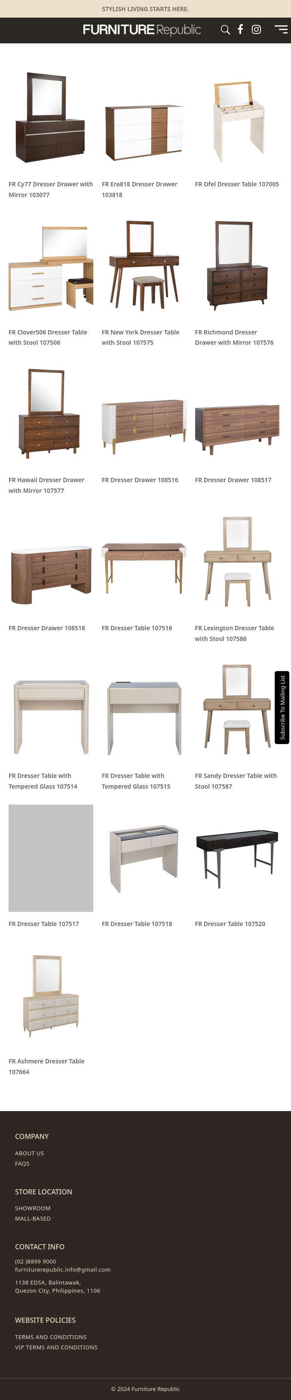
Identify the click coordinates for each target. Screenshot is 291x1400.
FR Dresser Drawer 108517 (233, 480)
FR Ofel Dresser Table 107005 (237, 184)
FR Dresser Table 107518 (137, 924)
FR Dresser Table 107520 (230, 924)
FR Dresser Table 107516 (137, 628)
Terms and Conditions (51, 1337)
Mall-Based (33, 1218)
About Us (29, 1153)
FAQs (22, 1163)
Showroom (33, 1208)
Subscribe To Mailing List (282, 707)
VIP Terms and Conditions (56, 1347)
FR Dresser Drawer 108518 (47, 628)
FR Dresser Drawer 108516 (140, 480)
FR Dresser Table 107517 (44, 924)
